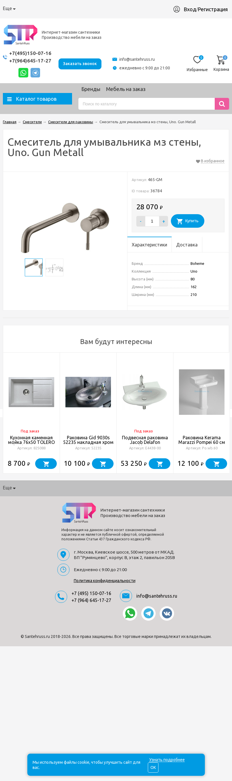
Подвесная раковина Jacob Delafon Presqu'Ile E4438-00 (145, 442)
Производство (133, 8)
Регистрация (216, 9)
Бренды (90, 89)
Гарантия (102, 8)
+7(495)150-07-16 (30, 53)
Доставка (75, 8)
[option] (31, 413)
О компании (16, 8)
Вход (192, 9)
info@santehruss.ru (137, 59)
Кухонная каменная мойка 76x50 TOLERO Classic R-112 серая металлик (31, 444)
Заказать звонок (80, 63)
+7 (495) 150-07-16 (91, 593)
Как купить (47, 8)
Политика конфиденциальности (104, 580)
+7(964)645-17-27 (30, 60)
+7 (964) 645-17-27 (91, 600)
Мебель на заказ (126, 89)
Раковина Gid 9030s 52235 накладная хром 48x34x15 (88, 442)
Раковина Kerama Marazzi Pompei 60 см (201, 440)
